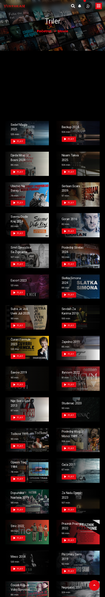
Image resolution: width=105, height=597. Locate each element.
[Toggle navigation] (98, 6)
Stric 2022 (19, 525)
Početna (44, 31)
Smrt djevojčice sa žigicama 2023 (21, 254)
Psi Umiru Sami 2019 (70, 556)
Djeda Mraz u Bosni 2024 (21, 157)
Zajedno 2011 (73, 341)
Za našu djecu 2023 (71, 494)
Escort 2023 (20, 280)
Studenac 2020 (69, 402)
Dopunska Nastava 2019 (22, 494)
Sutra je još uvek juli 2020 (21, 313)
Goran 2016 (71, 218)
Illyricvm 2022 (73, 372)
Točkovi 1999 (21, 433)
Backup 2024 (72, 126)
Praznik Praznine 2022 (69, 528)
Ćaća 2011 (70, 464)
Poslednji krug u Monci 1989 (72, 436)
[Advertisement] (52, 82)
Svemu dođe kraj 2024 (21, 218)
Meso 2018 (20, 556)
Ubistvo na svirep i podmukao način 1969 (20, 193)
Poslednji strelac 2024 (72, 249)
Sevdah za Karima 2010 (72, 310)
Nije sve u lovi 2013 (19, 402)
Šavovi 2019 (20, 372)
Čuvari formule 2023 (22, 341)
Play (18, 141)
